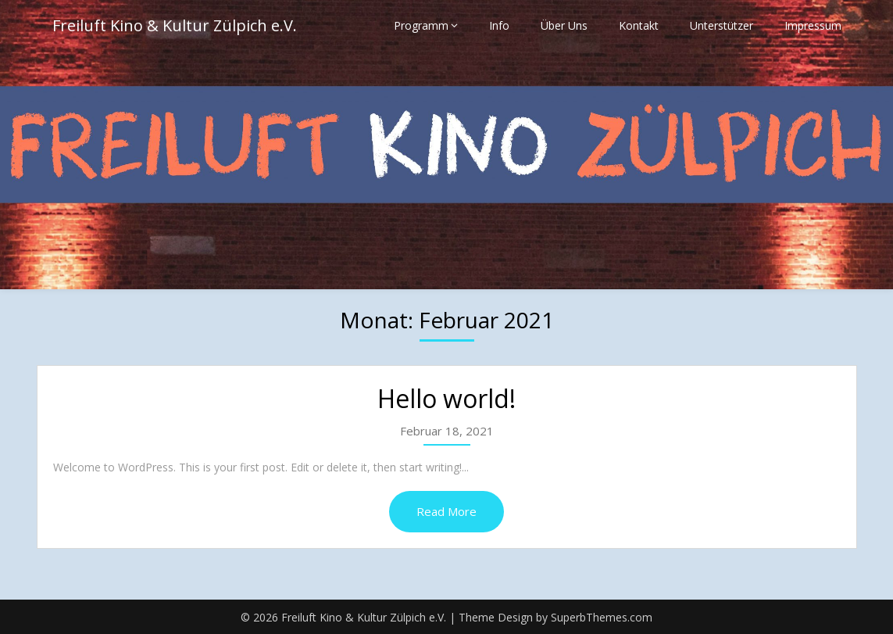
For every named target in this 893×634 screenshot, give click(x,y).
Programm (421, 25)
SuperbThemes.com (601, 617)
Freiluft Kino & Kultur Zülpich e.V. (174, 25)
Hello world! (446, 398)
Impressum (812, 25)
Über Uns (564, 25)
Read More (446, 511)
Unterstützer (721, 25)
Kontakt (639, 25)
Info (499, 25)
